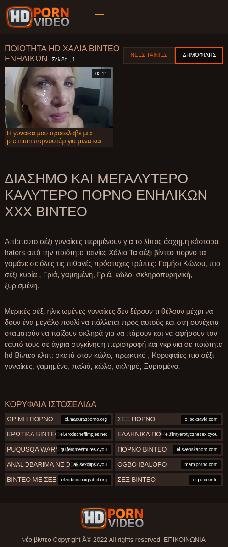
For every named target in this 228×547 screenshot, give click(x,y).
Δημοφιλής (199, 55)
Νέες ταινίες (149, 55)
